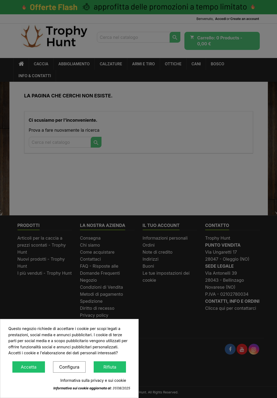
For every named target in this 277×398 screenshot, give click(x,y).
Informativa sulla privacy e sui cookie (93, 380)
